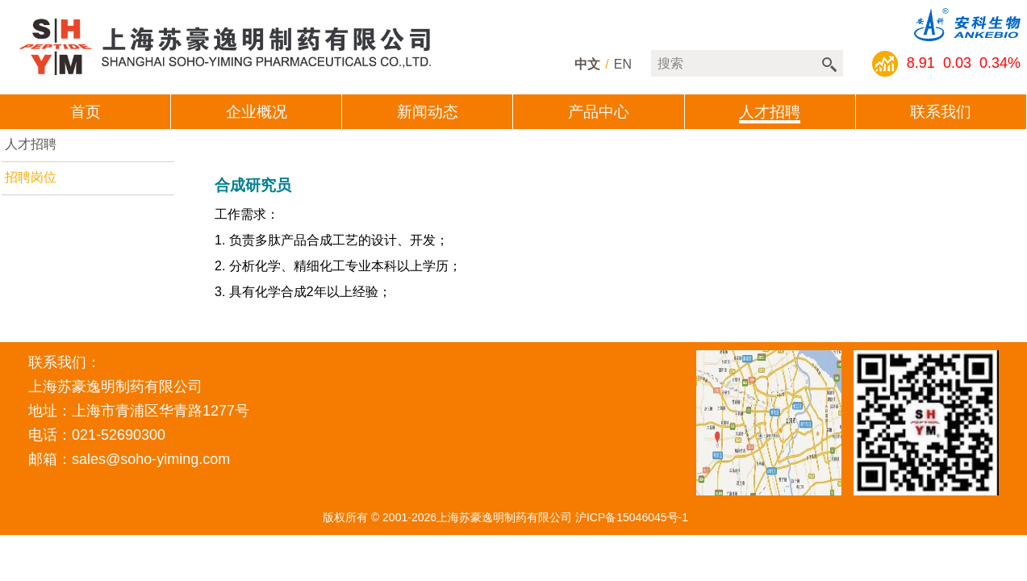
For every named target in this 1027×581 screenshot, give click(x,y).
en (623, 64)
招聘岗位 (30, 177)
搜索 (829, 64)
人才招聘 (30, 144)
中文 (587, 64)
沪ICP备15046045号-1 (631, 517)
